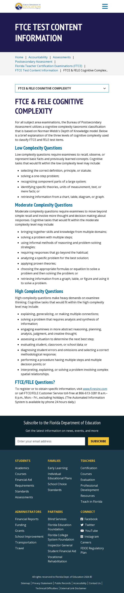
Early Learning (58, 468)
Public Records (63, 583)
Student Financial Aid (62, 551)
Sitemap (25, 583)
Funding (20, 525)
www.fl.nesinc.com (95, 389)
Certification (89, 468)
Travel (19, 548)
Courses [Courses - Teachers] (86, 474)
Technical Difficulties (47, 588)
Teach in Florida (91, 502)
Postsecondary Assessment (33, 62)
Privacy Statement (42, 583)
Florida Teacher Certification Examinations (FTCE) (48, 66)
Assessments (62, 57)
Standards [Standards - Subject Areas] (22, 491)
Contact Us (95, 583)
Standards (55, 490)
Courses (20, 474)
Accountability (38, 57)
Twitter (88, 525)
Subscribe (98, 441)
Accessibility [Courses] (80, 583)
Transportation (25, 542)
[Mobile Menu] (105, 6)
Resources (88, 496)
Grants (19, 531)
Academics (22, 468)
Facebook (89, 519)
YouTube (89, 531)
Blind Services (57, 519)
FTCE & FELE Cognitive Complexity (44, 88)
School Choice (57, 484)
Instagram (90, 537)
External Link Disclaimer (73, 588)
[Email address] (50, 441)
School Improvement (29, 537)
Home (19, 57)
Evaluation (88, 480)
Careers (86, 542)
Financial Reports (27, 519)
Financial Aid (23, 480)
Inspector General (60, 545)
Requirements (24, 486)
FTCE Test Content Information (36, 70)
